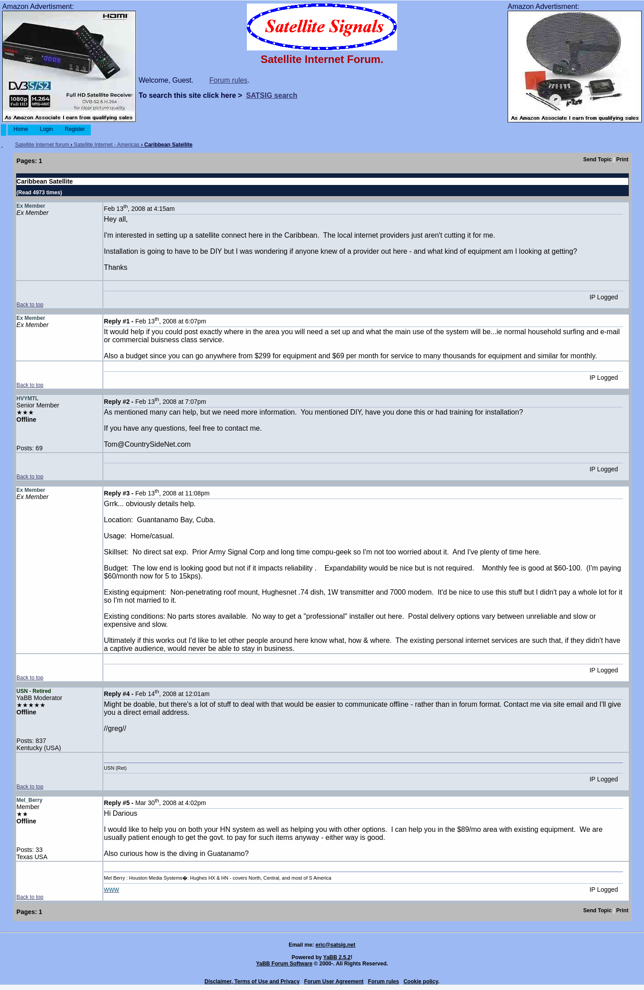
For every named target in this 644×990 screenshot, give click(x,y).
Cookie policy (420, 981)
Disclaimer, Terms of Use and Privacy (252, 981)
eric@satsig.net (335, 945)
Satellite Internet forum (42, 145)
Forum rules (228, 80)
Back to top (30, 305)
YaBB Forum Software (284, 964)
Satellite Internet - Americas (107, 145)
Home (21, 129)
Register (75, 129)
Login (46, 129)
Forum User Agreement (334, 981)
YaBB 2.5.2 (337, 957)
